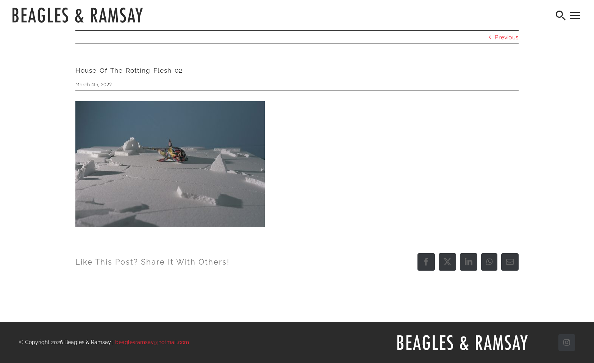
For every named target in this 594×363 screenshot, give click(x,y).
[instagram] (566, 342)
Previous (507, 37)
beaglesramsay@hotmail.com (152, 342)
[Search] (561, 15)
